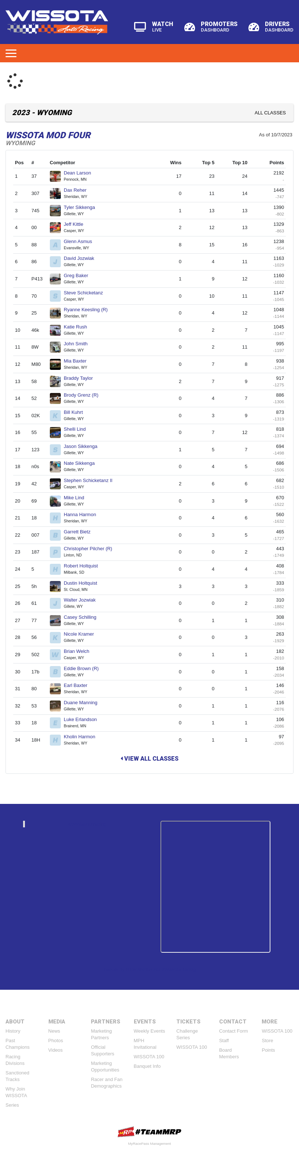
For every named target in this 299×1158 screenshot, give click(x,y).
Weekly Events (149, 1031)
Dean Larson (80, 173)
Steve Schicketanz (86, 292)
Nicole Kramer (82, 634)
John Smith (79, 343)
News (54, 1031)
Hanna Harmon (83, 514)
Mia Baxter (78, 361)
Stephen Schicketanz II (91, 480)
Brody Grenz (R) (84, 395)
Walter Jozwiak (83, 600)
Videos (55, 1050)
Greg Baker (79, 275)
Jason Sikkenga (83, 446)
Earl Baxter (78, 685)
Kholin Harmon (82, 736)
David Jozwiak (82, 258)
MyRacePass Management (149, 1144)
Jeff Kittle (76, 224)
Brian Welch (79, 651)
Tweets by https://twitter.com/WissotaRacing (149, 969)
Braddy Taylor (81, 378)
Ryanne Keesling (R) (89, 309)
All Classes (270, 112)
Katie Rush (78, 327)
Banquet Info (147, 1066)
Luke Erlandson (83, 719)
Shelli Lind (78, 429)
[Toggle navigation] (11, 53)
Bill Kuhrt (76, 412)
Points (268, 1050)
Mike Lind (77, 497)
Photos (55, 1040)
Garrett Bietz (80, 531)
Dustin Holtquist (83, 583)
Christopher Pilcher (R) (91, 548)
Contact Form (233, 1031)
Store (267, 1040)
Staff (224, 1040)
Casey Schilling (83, 617)
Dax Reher (78, 190)
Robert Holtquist (84, 566)
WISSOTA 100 (149, 1056)
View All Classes (149, 758)
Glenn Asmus (81, 241)
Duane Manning (83, 702)
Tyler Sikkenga (82, 207)
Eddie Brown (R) (84, 668)
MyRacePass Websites (149, 1131)
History (12, 1031)
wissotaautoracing (87, 824)
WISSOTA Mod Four (48, 135)
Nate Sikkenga (82, 463)
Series (12, 1105)
